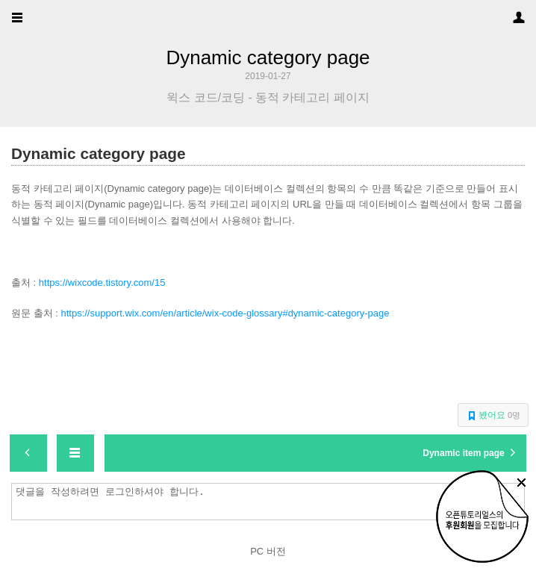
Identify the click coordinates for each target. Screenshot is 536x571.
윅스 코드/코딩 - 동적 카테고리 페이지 (267, 98)
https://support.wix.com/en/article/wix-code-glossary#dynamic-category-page (224, 313)
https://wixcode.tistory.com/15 (102, 282)
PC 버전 (268, 551)
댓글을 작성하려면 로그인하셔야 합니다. (272, 501)
